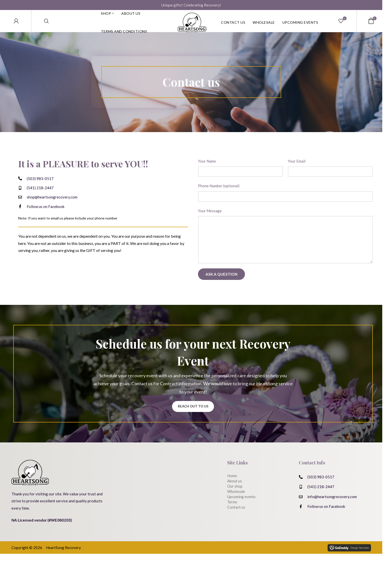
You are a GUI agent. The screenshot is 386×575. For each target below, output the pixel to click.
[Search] (46, 25)
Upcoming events (241, 506)
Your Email (296, 169)
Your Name (207, 169)
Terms (232, 511)
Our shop (234, 495)
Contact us (236, 516)
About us (234, 490)
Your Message (210, 218)
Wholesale (236, 500)
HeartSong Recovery (63, 569)
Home (232, 485)
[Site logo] (192, 25)
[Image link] (30, 487)
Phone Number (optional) (218, 194)
